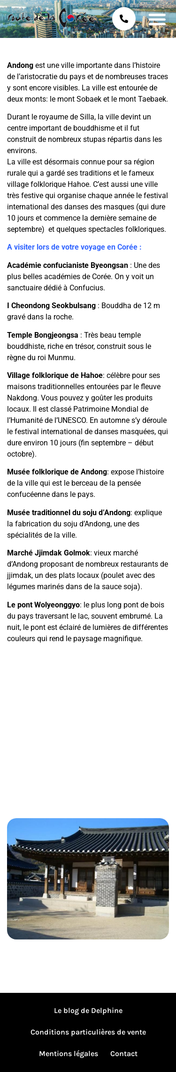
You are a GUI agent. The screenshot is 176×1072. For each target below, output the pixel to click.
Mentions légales (68, 1053)
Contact (124, 1053)
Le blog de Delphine (88, 1010)
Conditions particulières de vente (88, 1032)
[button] (157, 19)
